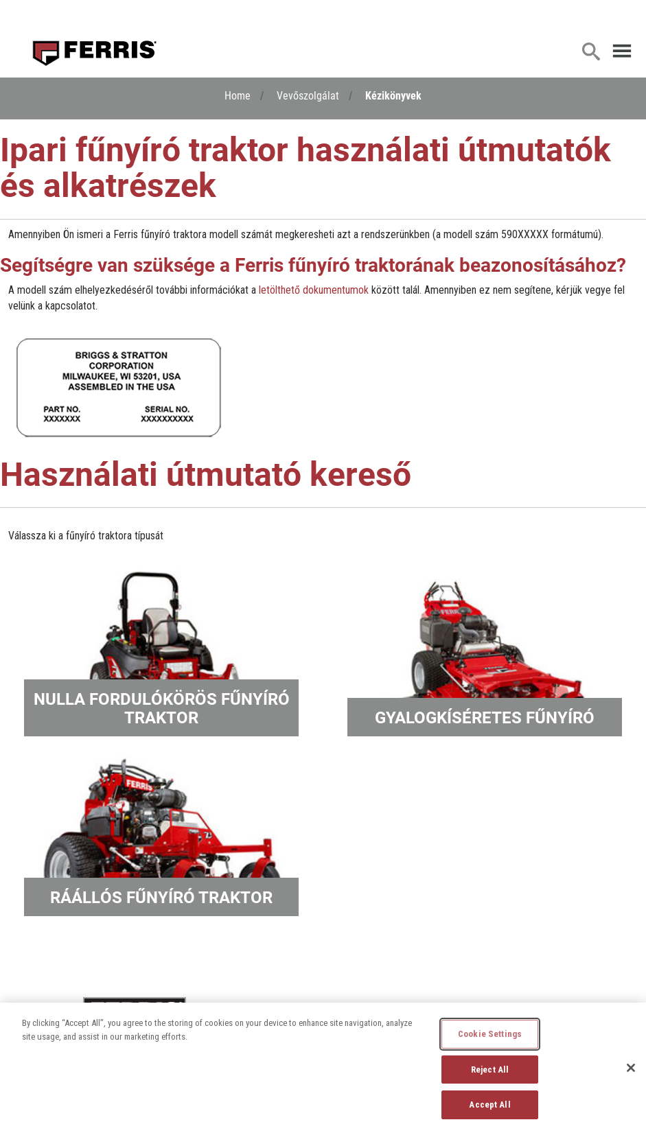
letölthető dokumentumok (314, 289)
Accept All (489, 1104)
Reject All (490, 1069)
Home (237, 95)
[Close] (631, 1068)
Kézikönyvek (393, 95)
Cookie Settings (490, 1034)
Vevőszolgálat (308, 95)
